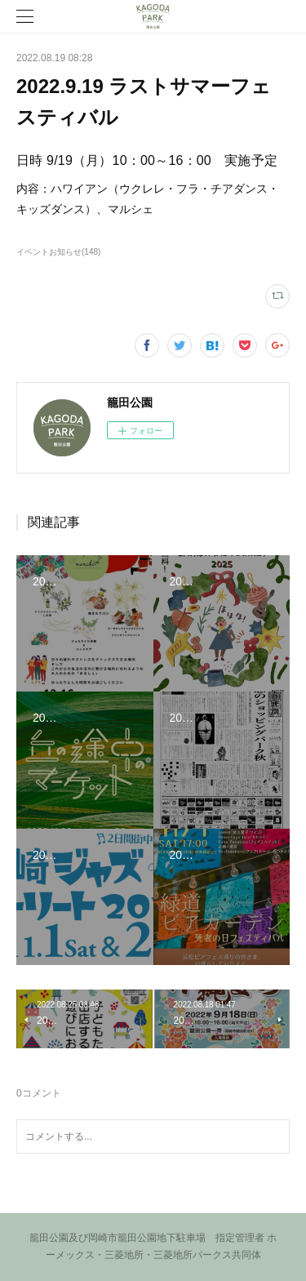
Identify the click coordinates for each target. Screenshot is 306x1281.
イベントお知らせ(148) (58, 251)
